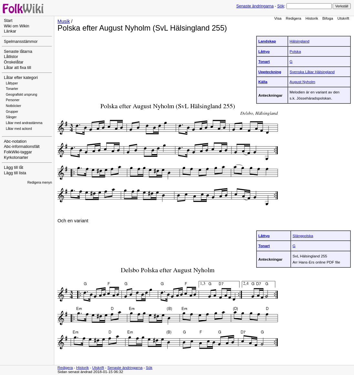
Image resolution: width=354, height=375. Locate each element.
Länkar (10, 31)
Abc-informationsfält (22, 146)
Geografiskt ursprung (21, 94)
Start (8, 20)
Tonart (264, 61)
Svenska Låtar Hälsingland (312, 72)
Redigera (293, 18)
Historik (312, 18)
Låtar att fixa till (17, 67)
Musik (63, 21)
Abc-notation (15, 141)
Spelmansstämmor (20, 41)
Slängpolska (303, 236)
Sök (280, 6)
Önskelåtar (14, 62)
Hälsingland (299, 41)
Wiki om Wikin (16, 26)
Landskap (267, 41)
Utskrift (343, 18)
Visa (278, 18)
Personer (12, 100)
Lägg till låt (13, 167)
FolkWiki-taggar (18, 152)
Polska (295, 51)
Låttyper (12, 83)
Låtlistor (11, 56)
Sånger (11, 117)
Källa (262, 82)
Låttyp (264, 51)
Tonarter (12, 89)
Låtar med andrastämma (24, 123)
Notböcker (13, 106)
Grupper (12, 111)
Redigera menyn (39, 182)
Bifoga (327, 18)
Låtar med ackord (19, 128)
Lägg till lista (15, 173)
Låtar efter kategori (21, 77)
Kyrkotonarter (16, 157)
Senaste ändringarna (255, 6)
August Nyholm (302, 82)
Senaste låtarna (18, 51)
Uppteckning (269, 72)
